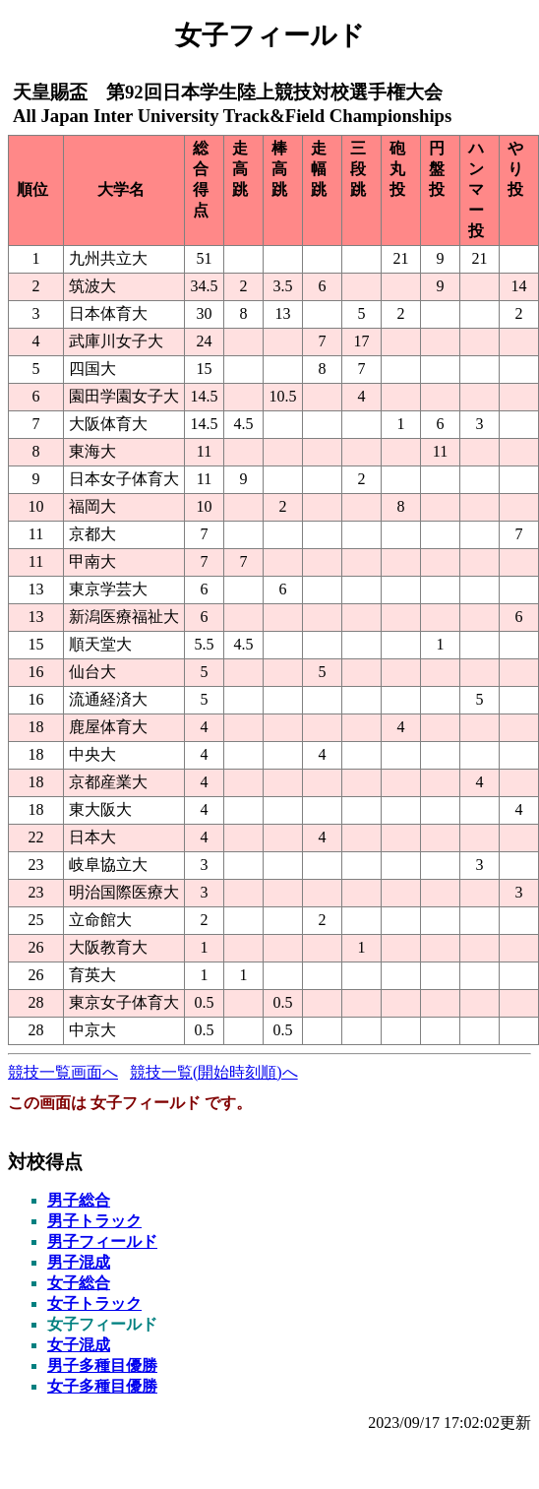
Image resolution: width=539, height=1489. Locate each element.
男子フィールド (102, 1241)
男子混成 (78, 1262)
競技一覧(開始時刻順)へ (214, 1072)
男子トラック (94, 1220)
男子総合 (78, 1200)
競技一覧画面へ (63, 1072)
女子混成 (78, 1344)
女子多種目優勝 (102, 1386)
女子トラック (94, 1303)
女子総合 (78, 1282)
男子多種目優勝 (102, 1365)
